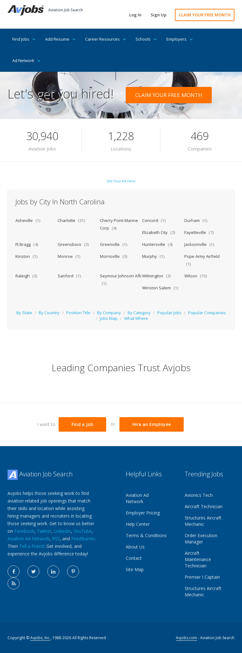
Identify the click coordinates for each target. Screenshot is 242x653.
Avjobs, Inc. (40, 637)
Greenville (113, 244)
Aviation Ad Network (28, 539)
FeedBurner (83, 539)
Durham (195, 220)
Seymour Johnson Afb (120, 279)
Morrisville (113, 256)
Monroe (69, 256)
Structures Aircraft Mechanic (203, 521)
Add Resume (60, 39)
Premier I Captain (202, 577)
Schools (146, 39)
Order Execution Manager (201, 538)
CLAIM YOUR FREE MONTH (205, 15)
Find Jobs (24, 39)
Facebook (24, 531)
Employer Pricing (143, 513)
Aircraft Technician (203, 506)
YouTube (82, 531)
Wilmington (156, 276)
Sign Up (158, 15)
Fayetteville (199, 232)
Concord (154, 220)
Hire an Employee (151, 424)
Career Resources (105, 39)
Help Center (138, 524)
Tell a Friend (31, 546)
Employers (179, 39)
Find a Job (82, 424)
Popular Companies (207, 312)
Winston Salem (160, 288)
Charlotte (71, 220)
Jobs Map (109, 318)
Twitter (44, 531)
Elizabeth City (158, 232)
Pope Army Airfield (202, 260)
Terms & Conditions (146, 535)
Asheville (27, 220)
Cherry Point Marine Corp (119, 224)
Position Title (78, 312)
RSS (56, 539)
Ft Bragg (26, 244)
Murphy (153, 256)
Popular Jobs (169, 312)
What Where (136, 318)
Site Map (135, 569)
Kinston (26, 256)
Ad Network (26, 60)
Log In (135, 15)
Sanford (69, 276)
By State (24, 312)
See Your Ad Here (121, 181)
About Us (135, 547)
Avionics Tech (199, 495)
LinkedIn (62, 531)
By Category (139, 312)
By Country (49, 312)
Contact (134, 558)
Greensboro (73, 244)
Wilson (195, 276)
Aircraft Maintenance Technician (198, 559)
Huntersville (157, 244)
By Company (109, 312)
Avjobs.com (186, 637)
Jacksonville (199, 244)
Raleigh (26, 276)
